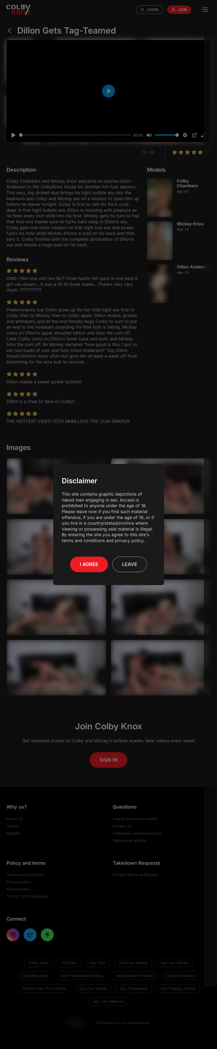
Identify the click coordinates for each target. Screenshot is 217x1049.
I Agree (89, 564)
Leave (129, 564)
